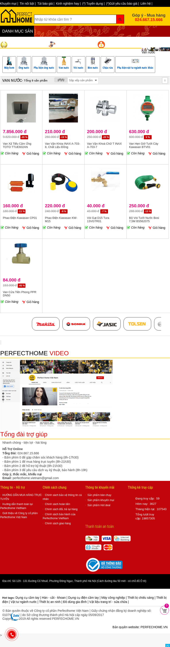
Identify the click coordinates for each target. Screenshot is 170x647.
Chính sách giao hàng (58, 523)
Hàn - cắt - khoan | (55, 597)
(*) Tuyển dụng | (93, 3)
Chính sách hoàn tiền (57, 504)
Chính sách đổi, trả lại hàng (61, 509)
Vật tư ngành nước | (25, 602)
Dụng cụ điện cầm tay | (84, 597)
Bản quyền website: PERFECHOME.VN (140, 627)
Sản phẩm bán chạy (99, 495)
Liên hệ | (147, 3)
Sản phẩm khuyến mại (100, 500)
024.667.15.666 (148, 20)
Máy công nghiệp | (114, 597)
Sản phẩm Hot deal (98, 505)
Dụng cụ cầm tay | (28, 597)
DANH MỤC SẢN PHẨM (17, 33)
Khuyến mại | (9, 3)
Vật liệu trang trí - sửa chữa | (109, 602)
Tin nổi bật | (28, 3)
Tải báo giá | (45, 3)
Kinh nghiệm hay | (68, 3)
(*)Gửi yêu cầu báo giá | (122, 3)
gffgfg (61, 79)
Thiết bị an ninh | (51, 602)
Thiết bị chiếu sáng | (142, 597)
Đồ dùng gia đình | (76, 602)
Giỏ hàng (30, 153)
